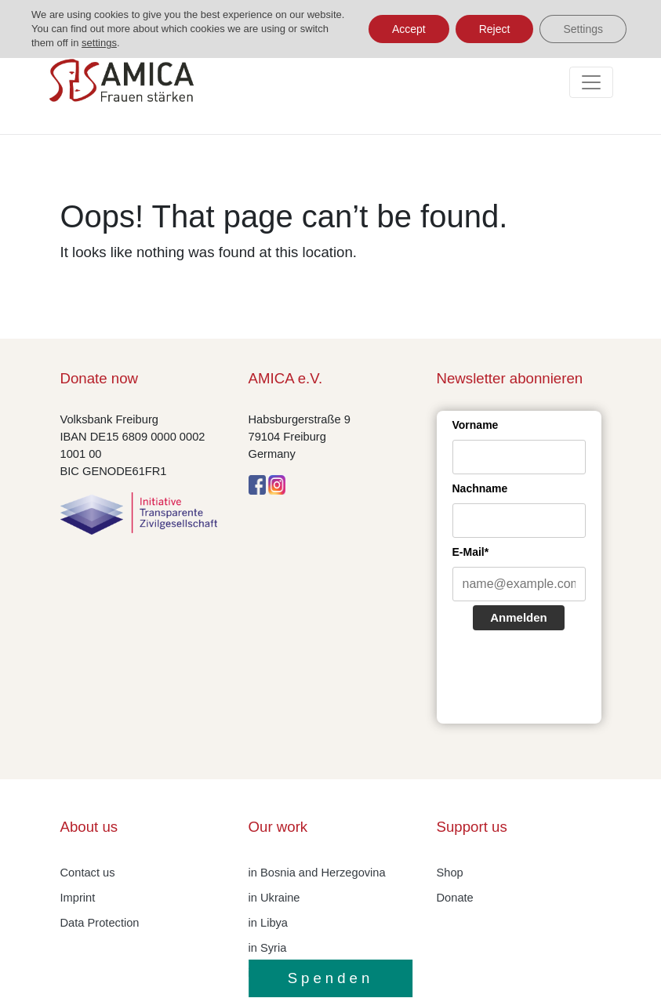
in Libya (269, 922)
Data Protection (100, 922)
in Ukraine (274, 897)
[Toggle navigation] (591, 82)
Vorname (475, 425)
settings (99, 43)
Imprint (78, 897)
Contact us (87, 872)
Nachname (480, 488)
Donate (455, 897)
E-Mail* (470, 552)
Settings (583, 29)
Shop (450, 872)
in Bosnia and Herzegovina (317, 872)
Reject (494, 29)
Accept (409, 29)
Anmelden (518, 617)
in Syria (268, 948)
